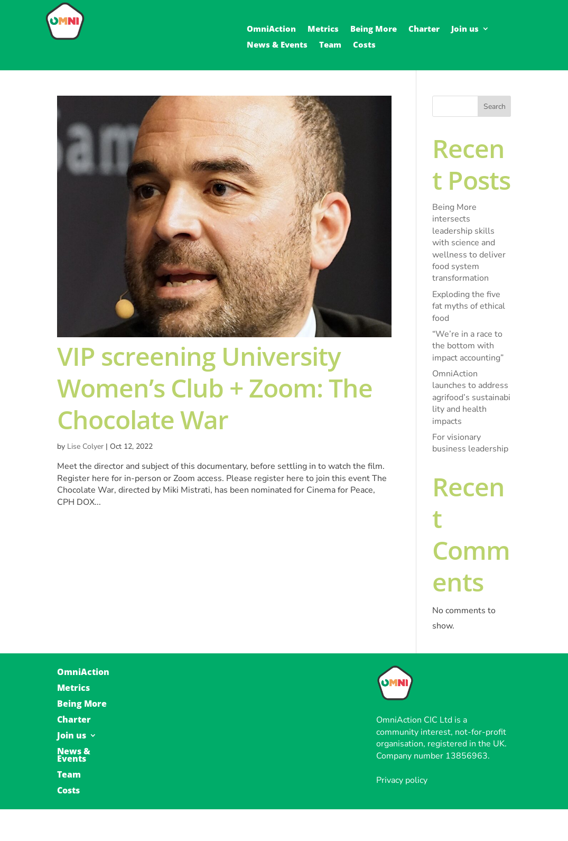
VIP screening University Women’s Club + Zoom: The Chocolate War (215, 388)
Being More (373, 29)
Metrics (323, 29)
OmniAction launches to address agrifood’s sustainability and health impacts (471, 397)
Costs (364, 45)
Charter (424, 29)
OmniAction (271, 29)
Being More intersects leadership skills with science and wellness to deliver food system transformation (469, 242)
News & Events (277, 45)
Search (494, 106)
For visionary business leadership (470, 443)
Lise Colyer (85, 446)
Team (330, 45)
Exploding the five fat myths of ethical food (468, 306)
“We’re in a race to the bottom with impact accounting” (468, 346)
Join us (465, 29)
